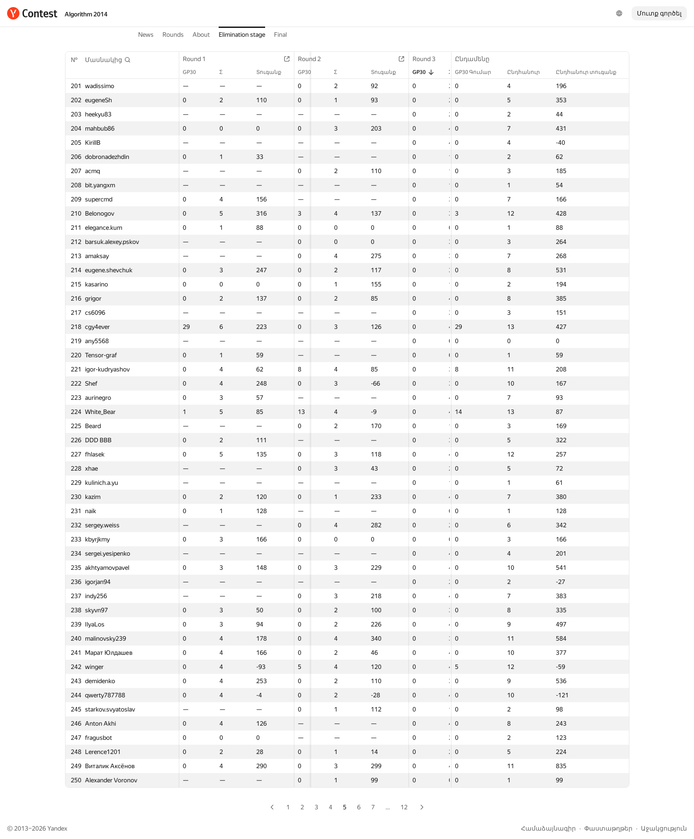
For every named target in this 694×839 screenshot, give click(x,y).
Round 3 (434, 58)
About (201, 34)
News (146, 34)
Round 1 (199, 58)
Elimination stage (242, 34)
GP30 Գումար (477, 72)
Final (280, 34)
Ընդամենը (476, 58)
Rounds (173, 34)
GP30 (194, 72)
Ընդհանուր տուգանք (590, 72)
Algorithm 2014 (86, 14)
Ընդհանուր (528, 72)
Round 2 (316, 58)
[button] (108, 59)
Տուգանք (276, 72)
